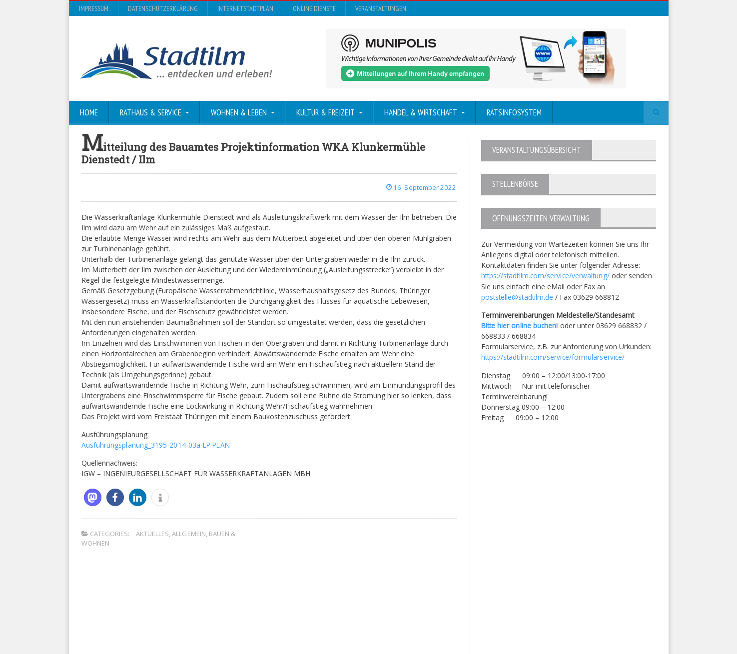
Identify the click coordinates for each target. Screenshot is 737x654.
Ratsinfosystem (514, 112)
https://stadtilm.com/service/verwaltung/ (546, 275)
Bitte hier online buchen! (520, 324)
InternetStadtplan (245, 8)
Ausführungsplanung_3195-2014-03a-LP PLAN (156, 444)
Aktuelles (152, 533)
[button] (92, 497)
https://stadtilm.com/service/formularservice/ (554, 356)
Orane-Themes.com (291, 620)
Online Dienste (314, 8)
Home (89, 112)
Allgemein (188, 533)
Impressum (93, 8)
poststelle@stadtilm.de (518, 296)
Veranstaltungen (380, 8)
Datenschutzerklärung (163, 8)
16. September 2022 (420, 187)
